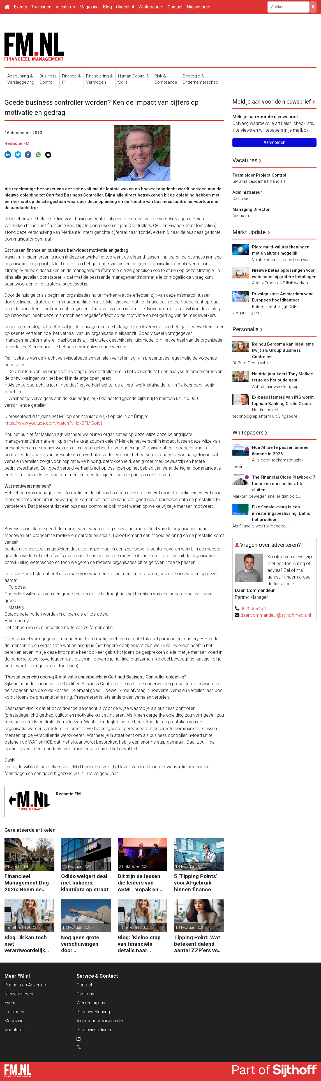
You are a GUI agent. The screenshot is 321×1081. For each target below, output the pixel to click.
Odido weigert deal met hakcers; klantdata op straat (84, 882)
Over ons (85, 994)
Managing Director (251, 209)
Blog (107, 7)
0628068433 (253, 608)
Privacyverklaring (93, 1011)
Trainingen (41, 7)
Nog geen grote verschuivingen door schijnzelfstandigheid (85, 944)
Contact (175, 7)
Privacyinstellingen (94, 1029)
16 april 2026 (17, 866)
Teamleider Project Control (259, 175)
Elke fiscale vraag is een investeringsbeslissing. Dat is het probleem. (281, 513)
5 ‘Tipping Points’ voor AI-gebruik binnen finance (195, 882)
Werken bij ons (91, 1002)
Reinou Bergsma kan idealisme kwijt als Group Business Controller (283, 350)
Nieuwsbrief (199, 7)
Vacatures (65, 7)
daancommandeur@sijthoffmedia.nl (276, 615)
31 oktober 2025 (134, 866)
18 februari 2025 (190, 866)
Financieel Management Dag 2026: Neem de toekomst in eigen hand (26, 882)
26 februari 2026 (77, 866)
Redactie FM (16, 143)
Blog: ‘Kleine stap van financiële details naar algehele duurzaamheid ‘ (139, 944)
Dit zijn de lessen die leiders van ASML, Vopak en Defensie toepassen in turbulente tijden (139, 882)
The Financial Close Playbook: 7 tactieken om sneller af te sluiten (283, 483)
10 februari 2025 (190, 927)
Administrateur (247, 192)
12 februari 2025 (77, 927)
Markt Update (249, 232)
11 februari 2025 (134, 927)
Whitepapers (150, 7)
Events (20, 7)
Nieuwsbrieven (18, 994)
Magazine (89, 7)
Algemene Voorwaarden (100, 1020)
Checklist (125, 7)
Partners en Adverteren (27, 985)
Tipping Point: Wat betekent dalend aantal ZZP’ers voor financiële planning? (198, 944)
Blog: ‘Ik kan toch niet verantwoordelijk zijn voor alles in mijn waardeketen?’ (28, 944)
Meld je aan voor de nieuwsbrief (271, 101)
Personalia (245, 329)
